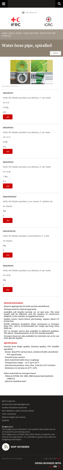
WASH (11, 33)
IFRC (59, 466)
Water (19, 33)
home (4, 33)
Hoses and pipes (31, 33)
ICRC (51, 466)
